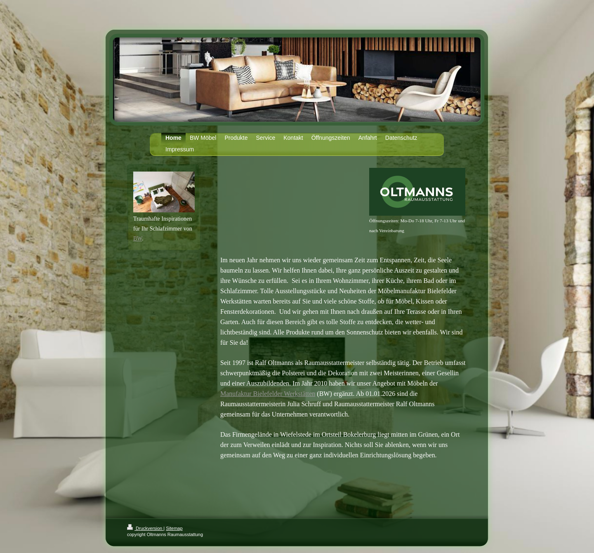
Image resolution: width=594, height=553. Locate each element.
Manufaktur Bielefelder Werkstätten (267, 393)
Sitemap (174, 528)
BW (137, 238)
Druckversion (145, 528)
